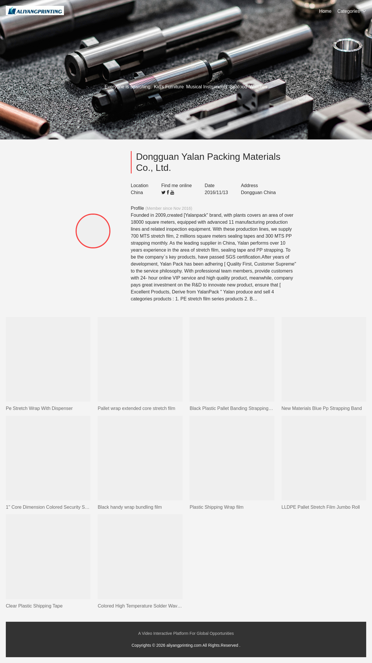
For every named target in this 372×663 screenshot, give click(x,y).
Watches (258, 86)
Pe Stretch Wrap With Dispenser (39, 408)
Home (325, 11)
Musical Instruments (206, 86)
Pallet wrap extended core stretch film (136, 408)
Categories (348, 11)
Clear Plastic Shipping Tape (34, 605)
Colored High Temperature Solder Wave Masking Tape (140, 605)
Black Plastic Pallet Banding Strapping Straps (231, 408)
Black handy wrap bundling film (130, 507)
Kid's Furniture (169, 86)
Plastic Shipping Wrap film (216, 507)
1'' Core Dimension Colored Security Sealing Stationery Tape (48, 507)
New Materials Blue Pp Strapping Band (322, 408)
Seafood (238, 86)
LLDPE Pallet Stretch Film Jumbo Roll (321, 507)
